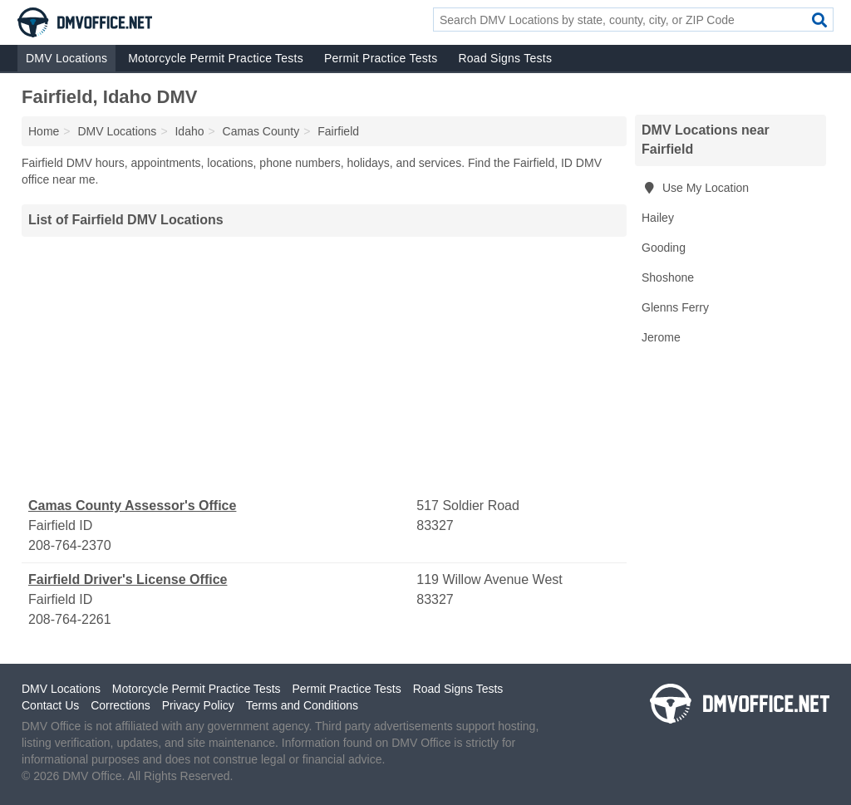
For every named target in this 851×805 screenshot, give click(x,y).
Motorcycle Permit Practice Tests (215, 58)
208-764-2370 (69, 545)
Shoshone (668, 277)
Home (43, 131)
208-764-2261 (69, 619)
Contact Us (50, 705)
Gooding (664, 247)
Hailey (658, 217)
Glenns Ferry (675, 307)
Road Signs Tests (505, 58)
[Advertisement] (324, 366)
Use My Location (695, 187)
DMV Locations (66, 58)
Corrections (120, 705)
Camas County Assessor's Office (132, 505)
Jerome (661, 337)
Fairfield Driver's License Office (127, 579)
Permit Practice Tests (380, 58)
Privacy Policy (198, 705)
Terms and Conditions (302, 705)
